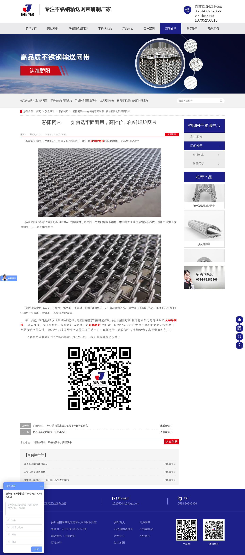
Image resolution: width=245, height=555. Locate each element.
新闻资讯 (170, 28)
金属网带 (95, 325)
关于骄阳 (192, 28)
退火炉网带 (41, 100)
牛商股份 (70, 535)
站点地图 (119, 542)
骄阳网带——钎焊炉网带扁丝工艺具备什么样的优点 (60, 425)
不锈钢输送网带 (78, 28)
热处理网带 (204, 244)
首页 (39, 111)
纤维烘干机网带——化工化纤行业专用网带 (46, 480)
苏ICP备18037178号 (74, 529)
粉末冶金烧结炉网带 (204, 206)
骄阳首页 (31, 28)
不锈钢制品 (105, 28)
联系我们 (213, 28)
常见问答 (198, 163)
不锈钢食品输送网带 (86, 100)
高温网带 (52, 28)
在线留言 (145, 535)
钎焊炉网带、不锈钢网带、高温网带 (53, 442)
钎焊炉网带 (97, 141)
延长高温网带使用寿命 (36, 464)
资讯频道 (50, 111)
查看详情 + (166, 425)
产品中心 (127, 28)
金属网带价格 (107, 100)
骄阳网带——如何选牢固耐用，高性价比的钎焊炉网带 (101, 111)
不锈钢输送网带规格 (61, 100)
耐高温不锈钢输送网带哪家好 (132, 100)
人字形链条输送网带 (34, 472)
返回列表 (172, 134)
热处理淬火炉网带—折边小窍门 (49, 432)
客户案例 (149, 28)
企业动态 (198, 154)
